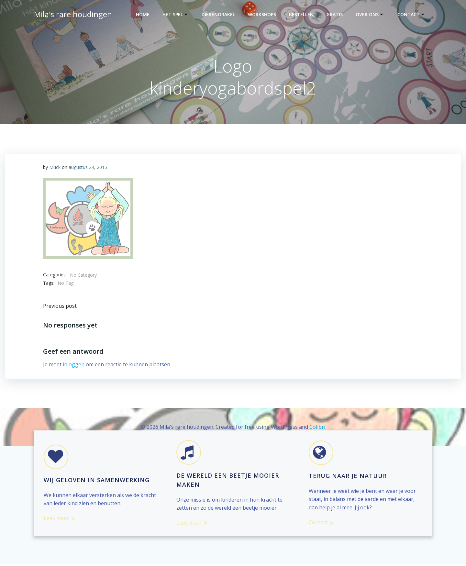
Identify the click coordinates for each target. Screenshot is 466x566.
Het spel (176, 15)
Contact (412, 15)
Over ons (370, 15)
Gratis (335, 15)
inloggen (74, 365)
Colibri (317, 427)
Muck (55, 168)
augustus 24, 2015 (88, 168)
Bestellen (301, 15)
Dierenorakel (218, 15)
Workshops (262, 15)
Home (143, 15)
